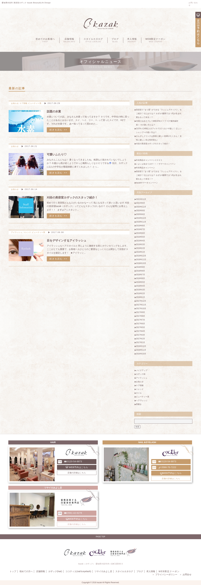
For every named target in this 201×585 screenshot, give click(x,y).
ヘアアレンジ (141, 400)
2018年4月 (140, 286)
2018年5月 (140, 282)
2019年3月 (140, 244)
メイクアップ (141, 370)
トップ (12, 571)
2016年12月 (141, 346)
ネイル (139, 393)
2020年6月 (140, 214)
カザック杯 (140, 374)
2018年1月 (140, 297)
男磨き (139, 404)
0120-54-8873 (70, 461)
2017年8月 (140, 316)
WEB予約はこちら (77, 467)
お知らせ (15, 103)
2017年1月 (140, 342)
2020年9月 (140, 210)
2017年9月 (140, 312)
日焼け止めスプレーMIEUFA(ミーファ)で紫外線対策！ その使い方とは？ (157, 123)
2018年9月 (140, 267)
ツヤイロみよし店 (103, 571)
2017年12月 (141, 301)
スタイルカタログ (93, 40)
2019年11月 (141, 222)
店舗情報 (69, 40)
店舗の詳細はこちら (77, 473)
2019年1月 (140, 252)
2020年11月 (141, 207)
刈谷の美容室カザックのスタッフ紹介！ (153, 144)
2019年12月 (141, 218)
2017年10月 (141, 308)
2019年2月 (140, 248)
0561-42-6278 (70, 513)
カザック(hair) (55, 571)
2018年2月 (140, 293)
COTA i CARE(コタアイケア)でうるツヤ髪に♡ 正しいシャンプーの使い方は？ (158, 130)
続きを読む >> (58, 129)
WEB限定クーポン (155, 40)
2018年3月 (140, 290)
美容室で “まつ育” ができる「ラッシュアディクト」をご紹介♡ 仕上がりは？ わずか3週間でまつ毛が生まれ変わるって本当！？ (158, 113)
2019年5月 (140, 237)
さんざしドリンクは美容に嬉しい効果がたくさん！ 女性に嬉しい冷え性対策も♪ (157, 138)
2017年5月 (140, 327)
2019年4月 (140, 241)
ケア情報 (23, 103)
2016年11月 (141, 350)
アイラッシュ (16, 232)
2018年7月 (140, 275)
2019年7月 (140, 229)
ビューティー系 (34, 103)
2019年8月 (140, 226)
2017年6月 (140, 323)
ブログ (115, 40)
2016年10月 (141, 354)
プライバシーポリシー (164, 574)
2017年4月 (140, 331)
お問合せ (186, 574)
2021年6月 (140, 203)
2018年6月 (140, 278)
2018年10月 (141, 263)
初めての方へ (26, 571)
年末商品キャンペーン (145, 168)
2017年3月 (140, 335)
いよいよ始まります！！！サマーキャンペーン (156, 164)
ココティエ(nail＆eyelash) (78, 571)
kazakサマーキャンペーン (147, 183)
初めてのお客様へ (45, 40)
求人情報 (132, 40)
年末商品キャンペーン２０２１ (149, 160)
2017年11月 (141, 305)
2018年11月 (141, 259)
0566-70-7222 (164, 467)
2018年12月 (141, 256)
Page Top (100, 537)
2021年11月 (141, 199)
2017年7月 (140, 320)
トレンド (27, 232)
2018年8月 (140, 271)
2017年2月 (140, 339)
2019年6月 (140, 233)
